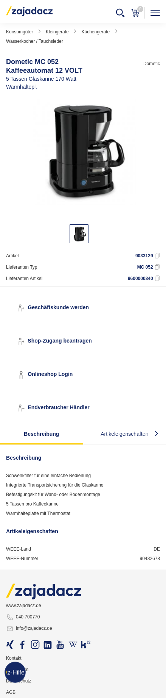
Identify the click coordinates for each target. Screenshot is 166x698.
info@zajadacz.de (29, 628)
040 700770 (23, 617)
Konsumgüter (19, 31)
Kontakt (14, 658)
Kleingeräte (57, 31)
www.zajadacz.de (23, 605)
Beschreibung (41, 434)
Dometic (151, 63)
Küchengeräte (95, 31)
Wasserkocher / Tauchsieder (34, 41)
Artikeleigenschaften (124, 434)
